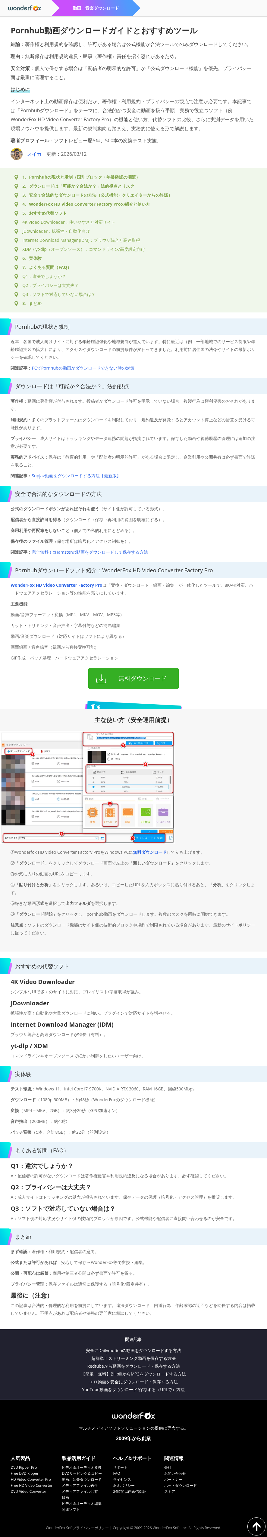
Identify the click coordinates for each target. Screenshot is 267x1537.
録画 (65, 1497)
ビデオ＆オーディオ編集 (82, 1503)
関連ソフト (71, 1509)
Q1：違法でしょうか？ (44, 276)
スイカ (34, 154)
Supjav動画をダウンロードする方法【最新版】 (76, 475)
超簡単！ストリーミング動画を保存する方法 (133, 1358)
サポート (120, 1467)
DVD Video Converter (28, 1491)
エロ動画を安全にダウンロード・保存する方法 (133, 1382)
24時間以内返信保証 (129, 1491)
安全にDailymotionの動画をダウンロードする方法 (133, 1350)
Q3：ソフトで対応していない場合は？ (59, 294)
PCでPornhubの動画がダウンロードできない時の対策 (83, 368)
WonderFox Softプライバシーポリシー (77, 1527)
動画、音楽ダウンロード (82, 1479)
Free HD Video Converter (31, 1485)
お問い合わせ (175, 1473)
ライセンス (122, 1479)
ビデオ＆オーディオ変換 (82, 1467)
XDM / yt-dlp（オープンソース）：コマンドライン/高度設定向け (83, 249)
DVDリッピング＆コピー (82, 1473)
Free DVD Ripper (24, 1473)
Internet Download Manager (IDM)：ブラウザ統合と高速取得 (81, 240)
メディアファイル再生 (80, 1485)
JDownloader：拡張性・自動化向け (56, 231)
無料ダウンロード (150, 852)
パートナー (173, 1479)
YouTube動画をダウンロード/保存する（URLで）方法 (133, 1389)
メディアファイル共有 (80, 1491)
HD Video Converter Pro (31, 1479)
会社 (167, 1467)
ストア (169, 1491)
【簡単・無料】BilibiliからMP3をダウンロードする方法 (133, 1374)
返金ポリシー (124, 1485)
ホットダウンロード (180, 1485)
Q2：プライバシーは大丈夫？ (50, 285)
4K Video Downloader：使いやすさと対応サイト (68, 222)
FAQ (116, 1473)
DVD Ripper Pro (24, 1467)
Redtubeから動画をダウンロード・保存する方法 (133, 1366)
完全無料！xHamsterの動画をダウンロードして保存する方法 (90, 552)
